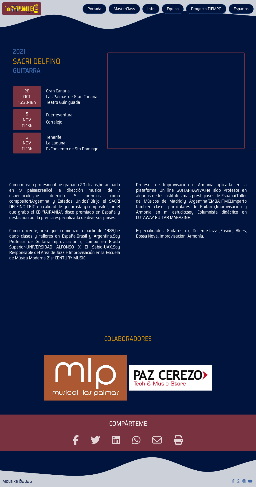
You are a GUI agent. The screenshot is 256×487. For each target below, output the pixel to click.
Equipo (173, 8)
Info (150, 8)
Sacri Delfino (37, 61)
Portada (94, 8)
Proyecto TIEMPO (206, 8)
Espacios (241, 8)
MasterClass (124, 8)
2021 (19, 51)
